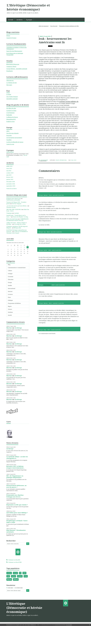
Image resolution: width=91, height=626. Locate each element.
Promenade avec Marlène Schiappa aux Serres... (15, 496)
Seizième (10, 312)
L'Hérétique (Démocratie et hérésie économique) (28, 7)
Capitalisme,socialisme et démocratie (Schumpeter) (16, 48)
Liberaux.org (10, 80)
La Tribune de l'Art (11, 82)
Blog (9, 264)
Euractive (9, 135)
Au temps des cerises (20, 224)
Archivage (18, 328)
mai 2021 (8, 170)
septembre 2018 (10, 186)
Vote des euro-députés (12, 133)
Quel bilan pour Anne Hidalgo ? (17, 513)
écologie (10, 273)
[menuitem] (10, 19)
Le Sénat (8, 94)
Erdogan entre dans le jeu (13, 198)
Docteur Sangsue (16, 203)
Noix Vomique (47, 285)
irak (72, 160)
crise (75, 160)
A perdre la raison (11, 110)
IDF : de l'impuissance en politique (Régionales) (14, 476)
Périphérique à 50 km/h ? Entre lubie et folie (17, 521)
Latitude (16, 213)
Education (10, 279)
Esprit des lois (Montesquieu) (14, 51)
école (25, 576)
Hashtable (9, 115)
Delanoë (20, 576)
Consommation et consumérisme (17, 267)
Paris (9, 297)
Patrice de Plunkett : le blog (20, 217)
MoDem (16, 579)
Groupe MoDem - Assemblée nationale (16, 69)
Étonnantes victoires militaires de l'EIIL (69, 26)
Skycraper (9, 85)
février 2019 (9, 177)
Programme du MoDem (14, 303)
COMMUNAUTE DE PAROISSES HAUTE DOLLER (17, 219)
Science (10, 309)
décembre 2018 (10, 181)
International (11, 288)
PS (20, 573)
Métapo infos (17, 228)
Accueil (10, 20)
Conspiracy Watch (11, 66)
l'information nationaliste (13, 200)
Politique (10, 300)
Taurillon (8, 140)
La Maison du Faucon (12, 117)
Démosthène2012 (11, 119)
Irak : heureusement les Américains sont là (55, 40)
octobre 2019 (9, 173)
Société (10, 315)
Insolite (10, 285)
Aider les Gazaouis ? (44, 26)
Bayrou (9, 579)
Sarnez (13, 576)
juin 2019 (8, 175)
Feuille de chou (10, 121)
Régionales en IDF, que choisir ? (17, 505)
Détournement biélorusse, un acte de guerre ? (16, 486)
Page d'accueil (53, 26)
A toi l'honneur (10, 112)
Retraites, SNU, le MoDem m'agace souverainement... (15, 467)
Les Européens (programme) (14, 137)
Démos (8, 35)
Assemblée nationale (12, 99)
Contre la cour (10, 144)
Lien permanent (43, 160)
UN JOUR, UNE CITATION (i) (13, 209)
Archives (19, 20)
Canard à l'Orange (11, 38)
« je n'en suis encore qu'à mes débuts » (16, 206)
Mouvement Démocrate (12, 64)
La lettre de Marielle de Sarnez (14, 142)
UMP (24, 573)
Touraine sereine (11, 207)
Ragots (10, 306)
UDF (8, 576)
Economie (10, 276)
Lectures (10, 294)
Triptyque (9, 213)
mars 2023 (9, 168)
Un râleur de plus (11, 108)
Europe (10, 282)
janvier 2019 (9, 179)
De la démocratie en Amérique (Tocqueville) (14, 54)
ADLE (7, 131)
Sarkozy (9, 573)
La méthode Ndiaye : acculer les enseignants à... (17, 457)
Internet (10, 291)
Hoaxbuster (9, 71)
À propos (29, 20)
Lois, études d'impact (12, 96)
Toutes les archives (11, 188)
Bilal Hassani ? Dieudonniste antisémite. (16, 531)
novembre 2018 (10, 184)
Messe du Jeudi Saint (12, 219)
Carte (8, 422)
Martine (9, 328)
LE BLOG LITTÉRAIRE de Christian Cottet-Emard (17, 232)
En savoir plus (69, 624)
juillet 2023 (9, 166)
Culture (10, 270)
